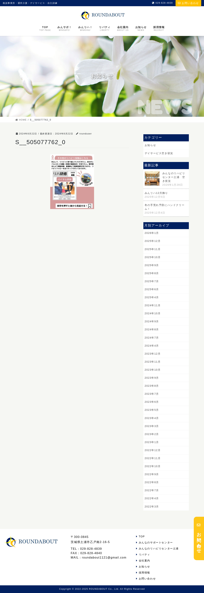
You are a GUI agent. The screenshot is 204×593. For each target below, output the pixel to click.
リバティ (144, 554)
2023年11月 (153, 361)
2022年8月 (152, 482)
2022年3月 (152, 506)
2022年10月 (153, 466)
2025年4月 (152, 297)
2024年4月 (152, 345)
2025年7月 (152, 281)
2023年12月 (153, 353)
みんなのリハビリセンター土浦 (159, 548)
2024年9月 (152, 321)
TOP (142, 536)
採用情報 (144, 572)
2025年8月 (152, 273)
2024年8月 (152, 329)
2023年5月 (152, 409)
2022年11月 (153, 458)
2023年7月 (152, 393)
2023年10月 (153, 369)
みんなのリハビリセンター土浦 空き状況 (173, 177)
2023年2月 (152, 434)
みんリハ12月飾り (156, 193)
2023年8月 (152, 385)
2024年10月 (153, 313)
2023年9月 (152, 377)
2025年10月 (153, 257)
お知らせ (150, 145)
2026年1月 (152, 232)
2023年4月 (152, 418)
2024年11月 (153, 305)
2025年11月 (153, 249)
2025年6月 (152, 289)
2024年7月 (152, 337)
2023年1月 (152, 442)
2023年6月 (152, 401)
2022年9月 (152, 474)
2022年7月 (152, 490)
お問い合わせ (188, 3)
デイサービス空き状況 (159, 153)
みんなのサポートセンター (156, 542)
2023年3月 (152, 426)
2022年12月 (153, 450)
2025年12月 (153, 240)
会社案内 (144, 560)
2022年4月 (152, 498)
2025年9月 (152, 265)
